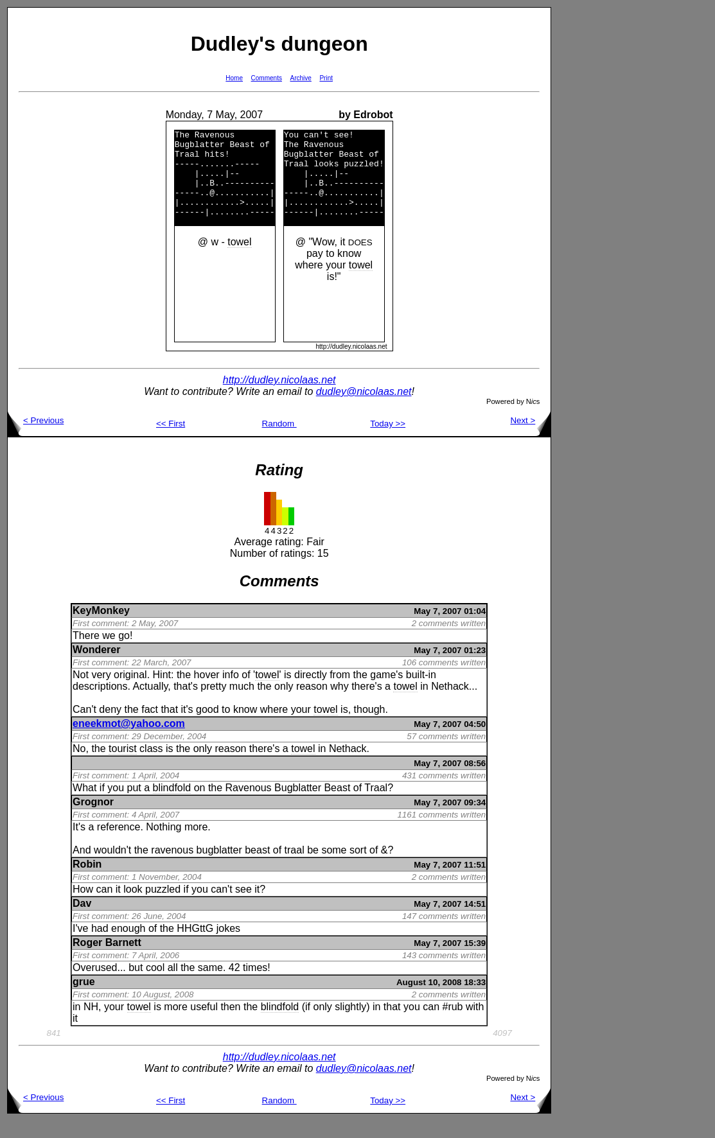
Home (234, 78)
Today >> (387, 441)
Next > (530, 437)
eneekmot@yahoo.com (129, 740)
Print (326, 78)
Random (279, 441)
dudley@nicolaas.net (364, 408)
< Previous (36, 437)
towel (239, 259)
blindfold (172, 805)
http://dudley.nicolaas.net (279, 397)
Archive (301, 78)
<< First (170, 441)
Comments (266, 78)
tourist (123, 765)
